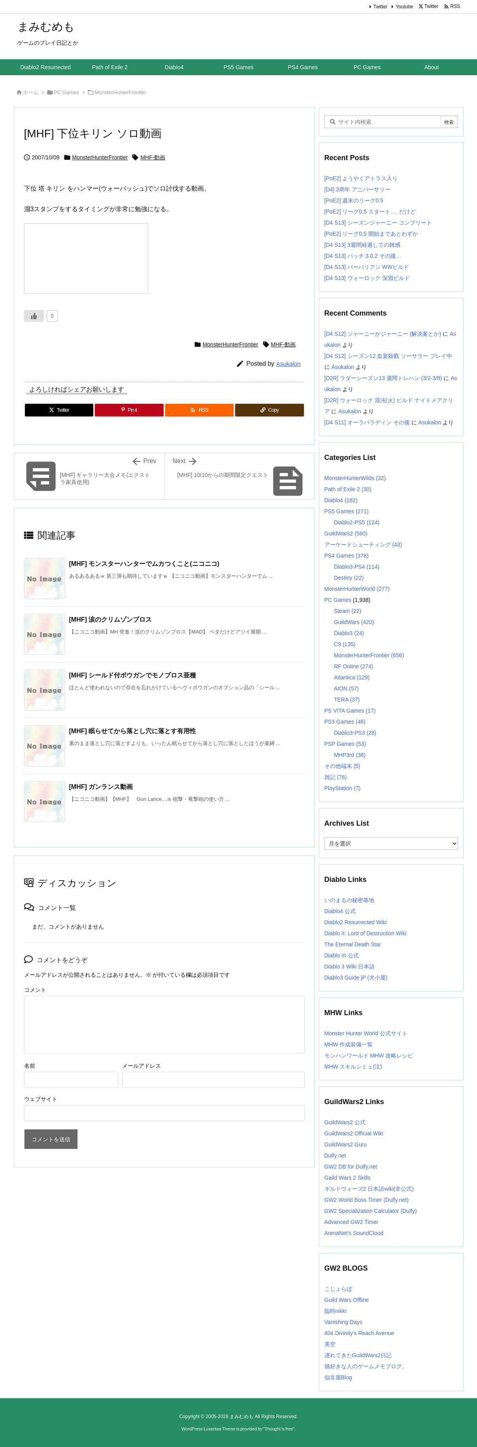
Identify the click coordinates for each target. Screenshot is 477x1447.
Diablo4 (341, 500)
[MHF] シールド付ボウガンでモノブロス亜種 (132, 675)
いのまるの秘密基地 (349, 900)
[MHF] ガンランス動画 (101, 786)
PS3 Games (345, 722)
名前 (29, 1066)
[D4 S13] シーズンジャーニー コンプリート (378, 222)
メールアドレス (141, 1066)
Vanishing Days (343, 1322)
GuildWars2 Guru (345, 1144)
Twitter (380, 6)
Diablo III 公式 (341, 955)
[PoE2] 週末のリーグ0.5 (353, 200)
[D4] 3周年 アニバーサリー (357, 189)
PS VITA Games (350, 710)
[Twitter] (59, 410)
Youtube (404, 6)
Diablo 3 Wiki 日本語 (349, 966)
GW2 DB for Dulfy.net (350, 1166)
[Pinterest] (129, 410)
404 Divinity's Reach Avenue (359, 1333)
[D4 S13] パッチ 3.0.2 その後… (363, 256)
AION (346, 688)
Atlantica (352, 677)
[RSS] (199, 410)
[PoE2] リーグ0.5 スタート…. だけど (370, 211)
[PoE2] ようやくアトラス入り (361, 178)
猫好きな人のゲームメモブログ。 (365, 1366)
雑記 (335, 777)
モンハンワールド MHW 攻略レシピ (368, 1055)
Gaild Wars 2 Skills (347, 1178)
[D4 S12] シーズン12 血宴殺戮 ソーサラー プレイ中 (388, 356)
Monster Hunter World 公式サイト (366, 1033)
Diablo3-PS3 (355, 733)
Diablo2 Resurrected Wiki (355, 922)
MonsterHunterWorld (357, 589)
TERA (347, 699)
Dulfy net (335, 1155)
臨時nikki (335, 1311)
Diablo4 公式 (340, 911)
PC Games (66, 92)
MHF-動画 (152, 157)
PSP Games (345, 744)
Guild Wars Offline (346, 1300)
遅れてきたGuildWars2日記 (358, 1355)
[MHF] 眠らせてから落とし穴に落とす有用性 (132, 731)
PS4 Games (346, 555)
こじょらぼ (338, 1289)
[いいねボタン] (34, 316)
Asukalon (288, 363)
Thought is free (279, 1428)
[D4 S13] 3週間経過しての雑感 (362, 245)
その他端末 (342, 766)
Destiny (349, 578)
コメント (35, 990)
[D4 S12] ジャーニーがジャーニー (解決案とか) (382, 334)
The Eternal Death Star (352, 944)
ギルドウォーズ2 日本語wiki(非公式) (369, 1189)
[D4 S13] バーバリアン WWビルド (366, 267)
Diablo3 (349, 633)
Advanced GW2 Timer (351, 1222)
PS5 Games (346, 511)
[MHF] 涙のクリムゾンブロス (110, 619)
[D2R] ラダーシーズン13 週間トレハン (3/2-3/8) (383, 378)
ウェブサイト (40, 1099)
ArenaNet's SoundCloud (354, 1233)
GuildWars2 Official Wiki (353, 1133)
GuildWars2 (346, 533)
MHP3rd (350, 755)
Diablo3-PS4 (356, 567)
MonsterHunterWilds (355, 478)
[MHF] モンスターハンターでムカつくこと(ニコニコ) (144, 563)
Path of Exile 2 (347, 489)
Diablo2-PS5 (356, 522)
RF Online (353, 666)
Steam (347, 611)
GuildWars (354, 622)
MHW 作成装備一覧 (348, 1044)
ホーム (30, 92)
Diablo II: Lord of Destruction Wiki (365, 933)
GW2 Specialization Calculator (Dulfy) (370, 1211)
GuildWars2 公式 (345, 1122)
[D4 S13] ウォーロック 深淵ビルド (367, 278)
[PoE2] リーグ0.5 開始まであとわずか (371, 234)
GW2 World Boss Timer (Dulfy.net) (366, 1200)
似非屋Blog (338, 1377)
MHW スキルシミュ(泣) (353, 1066)
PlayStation (342, 788)
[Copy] (269, 410)
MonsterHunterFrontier (120, 92)
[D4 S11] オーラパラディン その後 (367, 422)
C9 (344, 644)
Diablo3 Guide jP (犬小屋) (356, 977)
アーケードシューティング (363, 544)
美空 (330, 1344)
